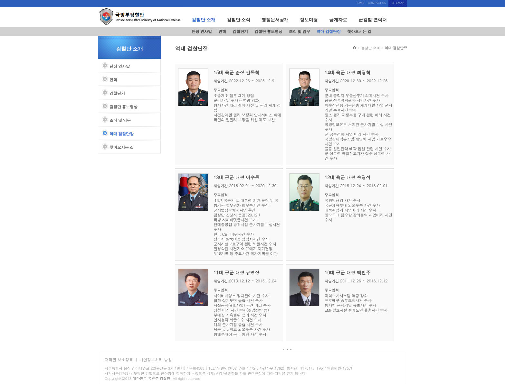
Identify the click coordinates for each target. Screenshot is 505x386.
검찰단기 (240, 31)
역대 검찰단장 (329, 31)
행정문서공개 (275, 19)
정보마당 (309, 19)
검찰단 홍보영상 (268, 31)
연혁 (222, 31)
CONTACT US (377, 3)
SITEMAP (398, 3)
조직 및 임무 (299, 31)
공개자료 (338, 19)
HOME (360, 3)
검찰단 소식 (239, 19)
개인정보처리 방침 (155, 359)
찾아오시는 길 (359, 31)
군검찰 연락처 (372, 19)
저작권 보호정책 (119, 359)
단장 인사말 (202, 31)
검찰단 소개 (203, 19)
